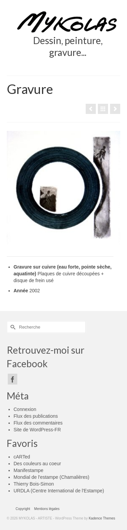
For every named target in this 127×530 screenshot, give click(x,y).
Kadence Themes (102, 518)
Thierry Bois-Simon (34, 484)
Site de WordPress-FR (37, 429)
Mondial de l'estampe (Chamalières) (51, 477)
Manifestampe (28, 470)
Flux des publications (36, 416)
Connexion (25, 409)
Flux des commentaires (38, 423)
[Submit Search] (12, 327)
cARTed (22, 456)
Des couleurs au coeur (37, 463)
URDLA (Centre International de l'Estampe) (59, 490)
